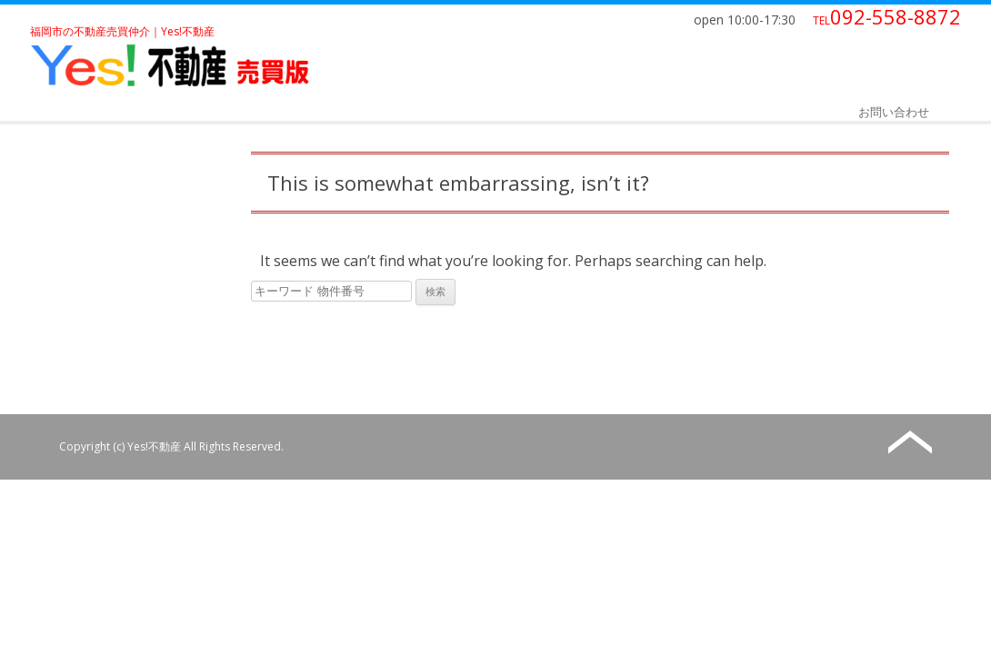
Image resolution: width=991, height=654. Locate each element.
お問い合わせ (893, 112)
